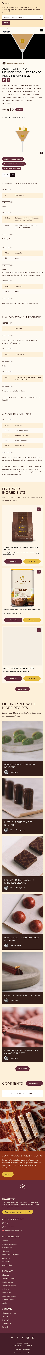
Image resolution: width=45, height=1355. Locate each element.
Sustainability (7, 1248)
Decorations (6, 1293)
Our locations (7, 1323)
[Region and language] (22, 17)
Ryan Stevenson (15, 945)
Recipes (5, 1241)
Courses (5, 1316)
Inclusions (5, 1289)
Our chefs (5, 1320)
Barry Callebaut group (10, 1255)
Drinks (4, 1303)
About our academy (9, 1313)
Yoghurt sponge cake (12, 168)
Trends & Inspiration (9, 1244)
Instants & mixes (8, 1300)
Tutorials (5, 1327)
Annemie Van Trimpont (15, 63)
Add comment (34, 1083)
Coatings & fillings (9, 1286)
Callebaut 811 (20, 354)
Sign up (8, 1174)
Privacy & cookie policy (22, 1353)
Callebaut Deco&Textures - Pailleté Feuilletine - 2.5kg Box (28, 378)
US (12, 175)
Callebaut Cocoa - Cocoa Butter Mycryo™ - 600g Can (27, 226)
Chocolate (6, 1275)
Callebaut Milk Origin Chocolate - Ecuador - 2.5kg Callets (27, 219)
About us (5, 1251)
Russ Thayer (13, 772)
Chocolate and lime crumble (14, 164)
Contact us (6, 1258)
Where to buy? (7, 1265)
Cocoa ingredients (8, 1279)
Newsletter (6, 1262)
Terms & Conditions (22, 1350)
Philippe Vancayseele (17, 830)
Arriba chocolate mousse (13, 159)
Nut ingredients (8, 1282)
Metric (6, 175)
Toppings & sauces (9, 1296)
